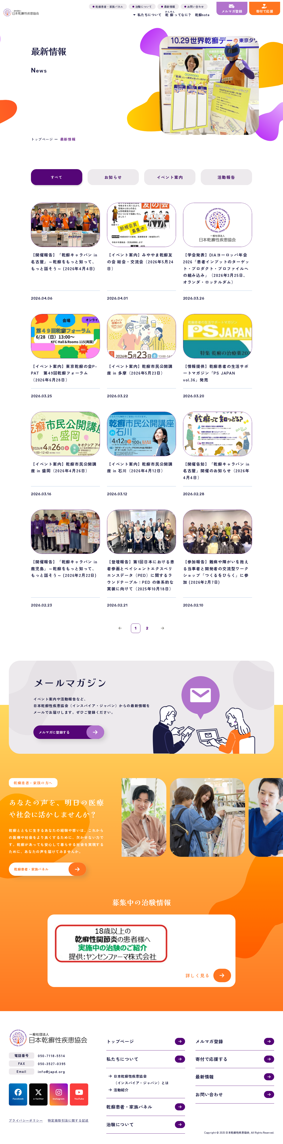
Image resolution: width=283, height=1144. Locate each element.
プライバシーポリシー (26, 1108)
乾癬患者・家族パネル (32, 873)
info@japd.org (51, 1059)
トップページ (42, 139)
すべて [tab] (57, 177)
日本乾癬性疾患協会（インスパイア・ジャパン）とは (141, 1068)
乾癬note (196, 13)
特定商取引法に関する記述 (68, 1108)
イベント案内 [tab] (170, 177)
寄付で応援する (211, 1047)
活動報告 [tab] (226, 177)
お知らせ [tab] (113, 177)
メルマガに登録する (55, 735)
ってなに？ (172, 12)
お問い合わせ (209, 1083)
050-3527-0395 (52, 1051)
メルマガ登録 (209, 1030)
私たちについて (122, 1047)
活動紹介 (121, 1078)
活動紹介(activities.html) (141, 947)
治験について (120, 1113)
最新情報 (204, 1065)
